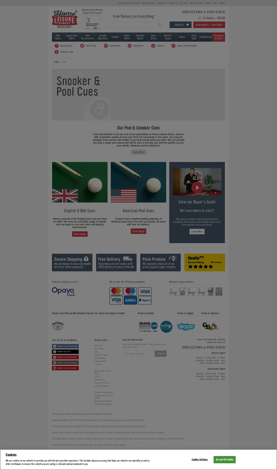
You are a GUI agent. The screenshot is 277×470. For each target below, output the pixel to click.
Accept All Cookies (224, 459)
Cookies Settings (200, 459)
